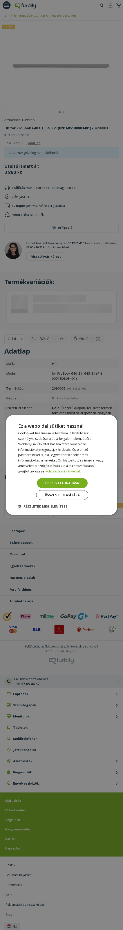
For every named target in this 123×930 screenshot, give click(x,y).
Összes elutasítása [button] (62, 495)
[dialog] (61, 465)
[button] (42, 506)
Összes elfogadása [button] (62, 483)
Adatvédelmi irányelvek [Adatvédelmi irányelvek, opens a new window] (63, 471)
